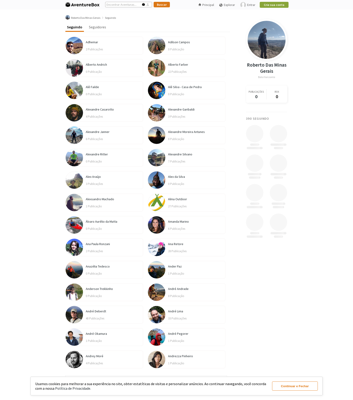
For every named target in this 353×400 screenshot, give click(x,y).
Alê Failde (92, 87)
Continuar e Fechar (295, 386)
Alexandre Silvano (180, 154)
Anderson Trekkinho (99, 289)
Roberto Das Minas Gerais (266, 68)
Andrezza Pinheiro (180, 356)
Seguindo (74, 27)
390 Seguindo (257, 118)
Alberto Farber (178, 64)
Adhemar (92, 42)
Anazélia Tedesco (98, 266)
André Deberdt (96, 311)
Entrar (247, 5)
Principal (206, 5)
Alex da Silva (176, 177)
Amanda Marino (178, 221)
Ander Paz (175, 266)
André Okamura (96, 334)
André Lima (175, 311)
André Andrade (178, 289)
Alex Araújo (93, 177)
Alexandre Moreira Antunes (186, 132)
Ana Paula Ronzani (98, 244)
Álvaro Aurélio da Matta (101, 221)
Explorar (227, 5)
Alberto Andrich (96, 64)
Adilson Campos (179, 42)
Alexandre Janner (98, 132)
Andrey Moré (94, 356)
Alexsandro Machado (100, 199)
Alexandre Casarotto (100, 109)
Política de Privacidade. (73, 388)
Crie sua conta (274, 5)
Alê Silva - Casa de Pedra (185, 87)
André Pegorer (178, 334)
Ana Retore (175, 244)
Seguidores (97, 27)
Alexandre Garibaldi (181, 109)
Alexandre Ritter (97, 154)
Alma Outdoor (177, 199)
